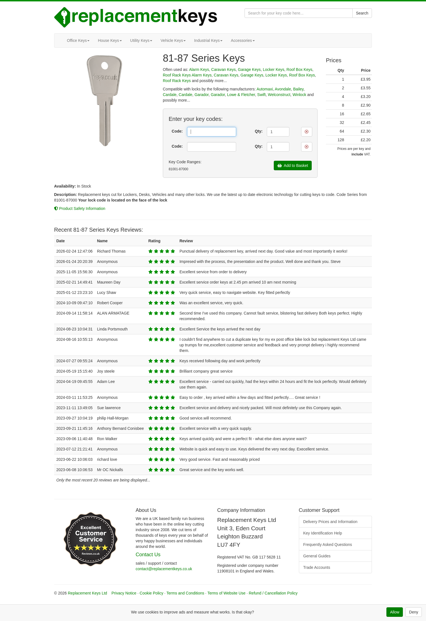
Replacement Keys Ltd (87, 593)
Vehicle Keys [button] (173, 40)
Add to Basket (292, 165)
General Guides (317, 556)
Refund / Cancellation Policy (273, 593)
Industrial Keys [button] (208, 40)
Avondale (283, 89)
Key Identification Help (322, 533)
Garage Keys (249, 69)
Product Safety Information (79, 208)
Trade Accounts (316, 567)
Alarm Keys (199, 69)
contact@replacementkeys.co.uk (164, 569)
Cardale (169, 94)
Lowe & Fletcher (241, 94)
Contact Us (148, 554)
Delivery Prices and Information (330, 521)
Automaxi (264, 89)
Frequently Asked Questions (327, 544)
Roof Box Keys (300, 69)
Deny (413, 612)
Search (362, 13)
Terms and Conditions (185, 593)
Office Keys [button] (78, 40)
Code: (177, 131)
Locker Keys (273, 69)
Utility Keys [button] (141, 40)
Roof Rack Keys (177, 75)
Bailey (298, 89)
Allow (394, 612)
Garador (202, 94)
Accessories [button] (243, 40)
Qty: (259, 131)
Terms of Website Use (226, 593)
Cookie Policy (151, 593)
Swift (261, 94)
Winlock (299, 94)
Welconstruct (279, 94)
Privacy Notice (124, 593)
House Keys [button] (110, 40)
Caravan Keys (223, 69)
